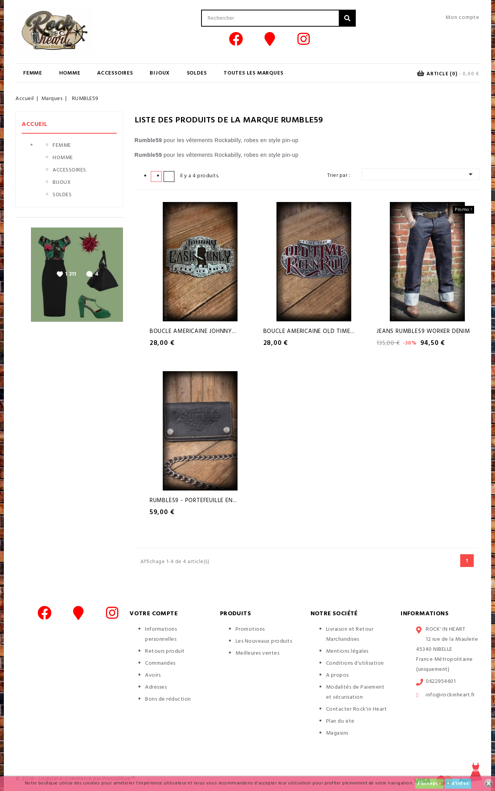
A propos (337, 675)
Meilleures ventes (258, 653)
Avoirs (152, 675)
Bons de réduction (168, 699)
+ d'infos (458, 784)
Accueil (35, 124)
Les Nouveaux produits (264, 641)
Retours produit (165, 651)
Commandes (160, 663)
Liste (169, 176)
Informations (425, 614)
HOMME (69, 73)
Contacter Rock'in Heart (356, 709)
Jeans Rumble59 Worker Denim (423, 331)
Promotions (250, 629)
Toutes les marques (253, 73)
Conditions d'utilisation (355, 663)
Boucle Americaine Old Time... (309, 331)
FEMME (32, 73)
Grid (156, 176)
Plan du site (340, 721)
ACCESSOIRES (115, 73)
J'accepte (429, 784)
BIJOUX (160, 73)
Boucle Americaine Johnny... (193, 331)
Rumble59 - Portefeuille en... (193, 500)
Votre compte (154, 614)
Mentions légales (347, 651)
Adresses (156, 687)
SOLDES (197, 73)
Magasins (337, 733)
